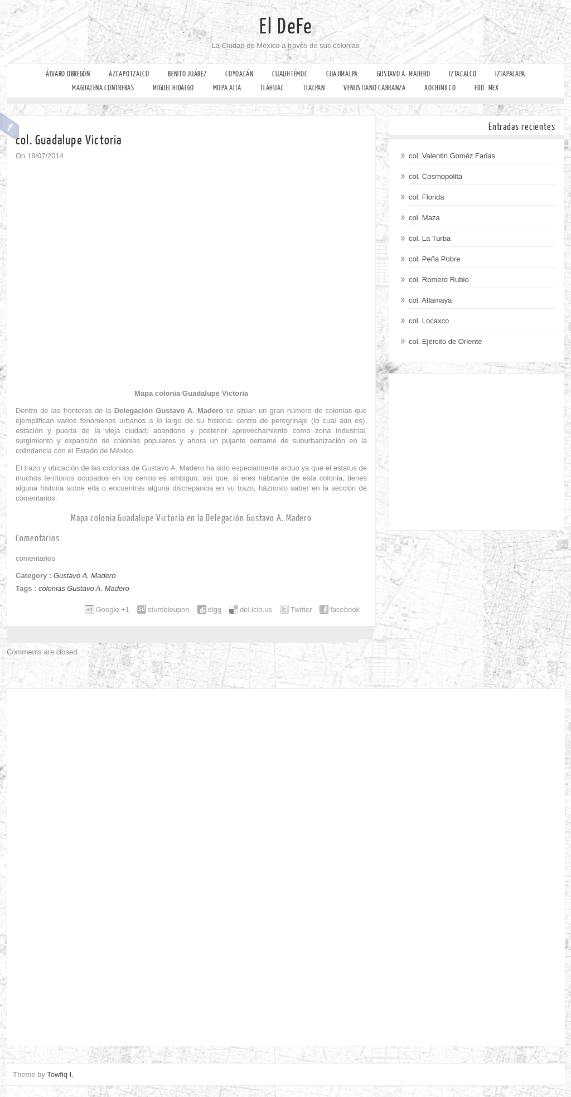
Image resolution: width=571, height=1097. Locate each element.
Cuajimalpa (342, 74)
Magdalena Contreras (103, 88)
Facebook (10, 126)
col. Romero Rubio (439, 279)
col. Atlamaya (430, 300)
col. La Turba (430, 238)
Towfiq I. (60, 1074)
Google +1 (112, 609)
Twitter (301, 609)
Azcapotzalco (129, 74)
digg (215, 609)
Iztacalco (462, 74)
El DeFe (285, 26)
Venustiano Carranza (374, 88)
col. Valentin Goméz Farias (452, 156)
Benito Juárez (187, 74)
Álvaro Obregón (68, 74)
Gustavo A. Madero (403, 74)
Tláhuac (272, 88)
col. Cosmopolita (435, 176)
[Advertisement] (476, 452)
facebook (345, 609)
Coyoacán (239, 74)
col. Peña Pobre (435, 259)
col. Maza (424, 217)
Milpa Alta (227, 88)
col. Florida (426, 197)
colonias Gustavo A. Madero (83, 588)
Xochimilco (440, 88)
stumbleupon (168, 609)
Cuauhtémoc (289, 74)
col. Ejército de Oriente (445, 341)
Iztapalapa (510, 74)
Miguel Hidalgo (173, 88)
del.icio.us (256, 609)
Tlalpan (314, 88)
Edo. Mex (487, 88)
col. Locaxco (429, 321)
